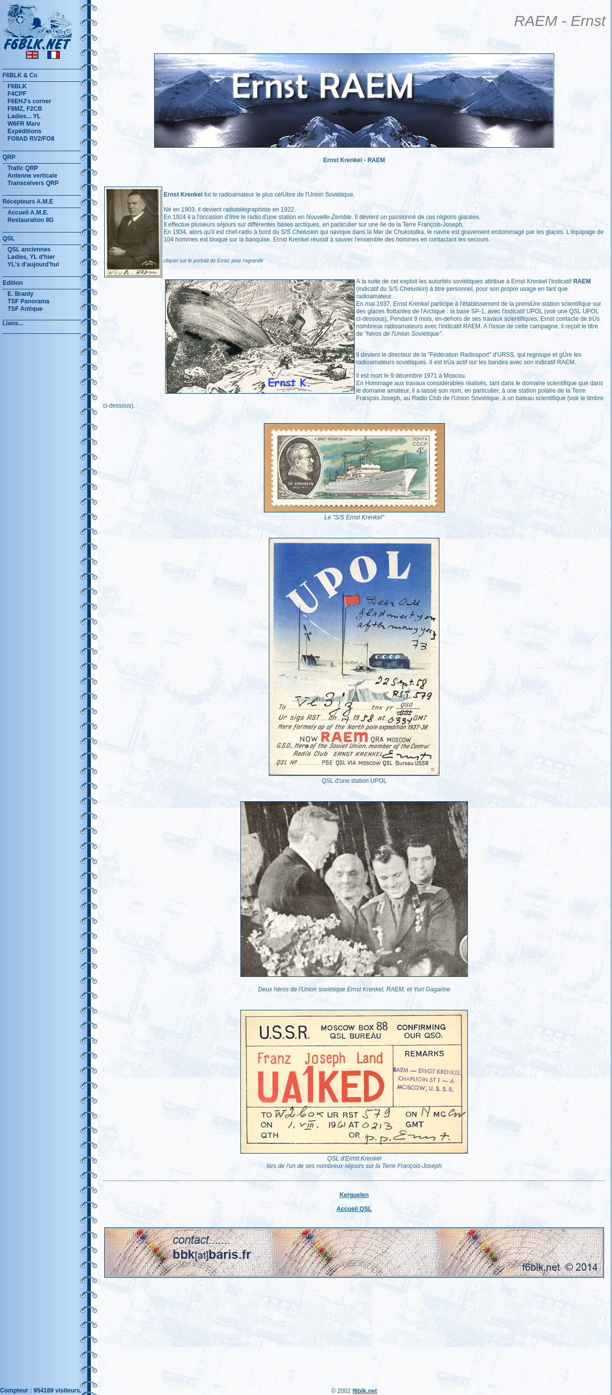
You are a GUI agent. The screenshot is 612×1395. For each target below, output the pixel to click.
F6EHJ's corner (29, 101)
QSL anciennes (28, 249)
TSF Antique (24, 308)
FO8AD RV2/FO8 (30, 138)
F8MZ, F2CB (24, 108)
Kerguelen (354, 1194)
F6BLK (17, 86)
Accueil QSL (354, 1208)
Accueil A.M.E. (27, 212)
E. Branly (20, 293)
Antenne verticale (32, 175)
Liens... (12, 323)
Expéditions (24, 131)
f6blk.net (364, 1391)
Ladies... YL (23, 116)
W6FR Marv (23, 123)
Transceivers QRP (33, 183)
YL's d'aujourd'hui (33, 264)
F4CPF (16, 93)
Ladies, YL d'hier (31, 256)
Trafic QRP (22, 168)
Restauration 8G (30, 220)
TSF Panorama (28, 301)
